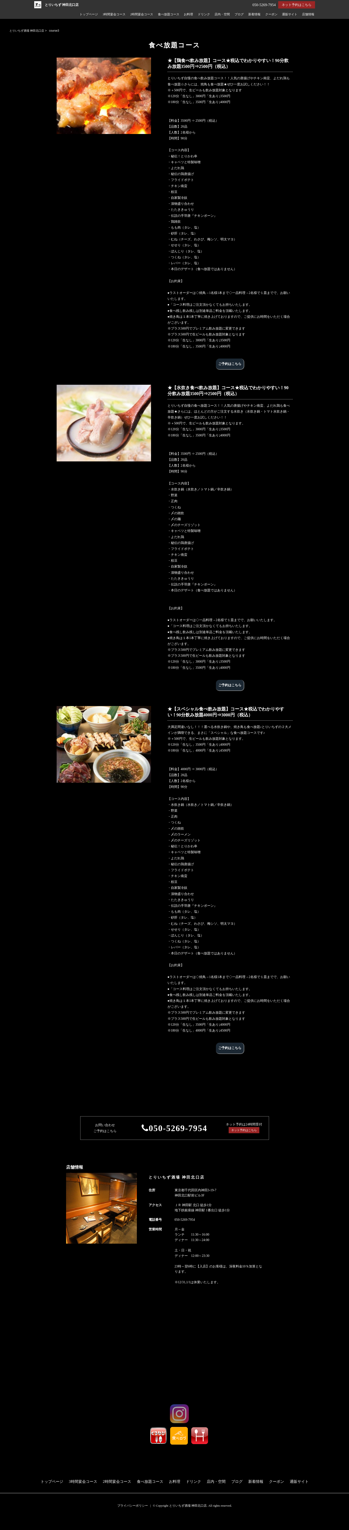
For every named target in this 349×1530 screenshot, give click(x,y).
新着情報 (254, 14)
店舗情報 (308, 14)
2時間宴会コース (141, 14)
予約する (8, 1521)
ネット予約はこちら (296, 5)
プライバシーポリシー (132, 1505)
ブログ (239, 14)
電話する (8, 1527)
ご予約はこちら (229, 364)
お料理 (188, 14)
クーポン (271, 14)
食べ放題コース (168, 14)
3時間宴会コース (114, 14)
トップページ (89, 14)
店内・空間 (222, 14)
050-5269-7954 (178, 1128)
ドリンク (204, 14)
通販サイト (289, 14)
